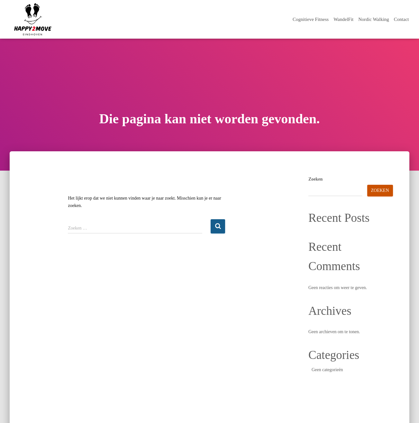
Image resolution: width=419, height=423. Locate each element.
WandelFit (343, 19)
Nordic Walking (373, 19)
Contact (401, 19)
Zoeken (315, 179)
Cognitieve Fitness (311, 19)
